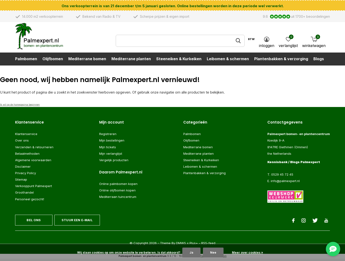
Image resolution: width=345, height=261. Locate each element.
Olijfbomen (52, 61)
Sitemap (21, 182)
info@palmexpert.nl (285, 183)
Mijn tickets (107, 149)
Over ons (22, 142)
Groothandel (24, 194)
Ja (191, 252)
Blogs (318, 61)
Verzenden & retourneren (34, 149)
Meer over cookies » (247, 252)
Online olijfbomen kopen (117, 192)
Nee (213, 252)
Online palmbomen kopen (118, 186)
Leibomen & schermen (228, 61)
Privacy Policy (25, 175)
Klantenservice (26, 136)
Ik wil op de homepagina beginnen (20, 106)
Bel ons (34, 222)
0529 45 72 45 (282, 176)
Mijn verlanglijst (110, 156)
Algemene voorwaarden (33, 162)
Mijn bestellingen (111, 142)
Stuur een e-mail (77, 222)
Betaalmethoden (27, 156)
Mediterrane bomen (87, 61)
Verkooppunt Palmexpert (33, 188)
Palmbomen (26, 61)
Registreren (107, 136)
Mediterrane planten (131, 61)
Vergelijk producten (113, 162)
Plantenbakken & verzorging (281, 61)
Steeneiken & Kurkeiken (178, 61)
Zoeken (238, 43)
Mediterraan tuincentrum (117, 199)
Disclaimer (23, 169)
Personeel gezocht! (29, 201)
